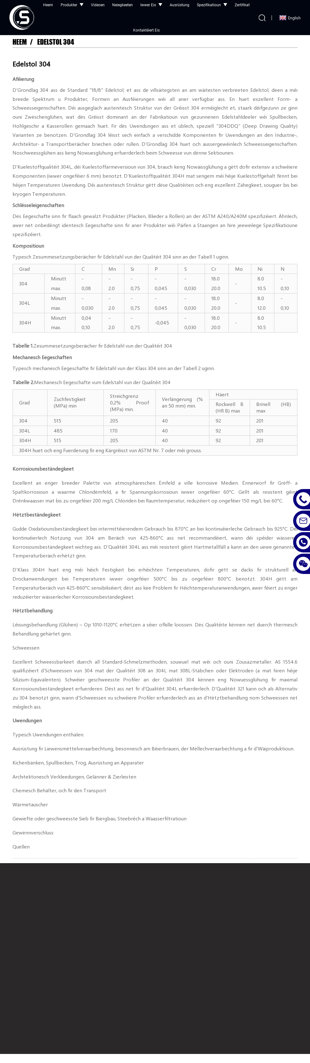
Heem (19, 42)
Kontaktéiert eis (146, 30)
